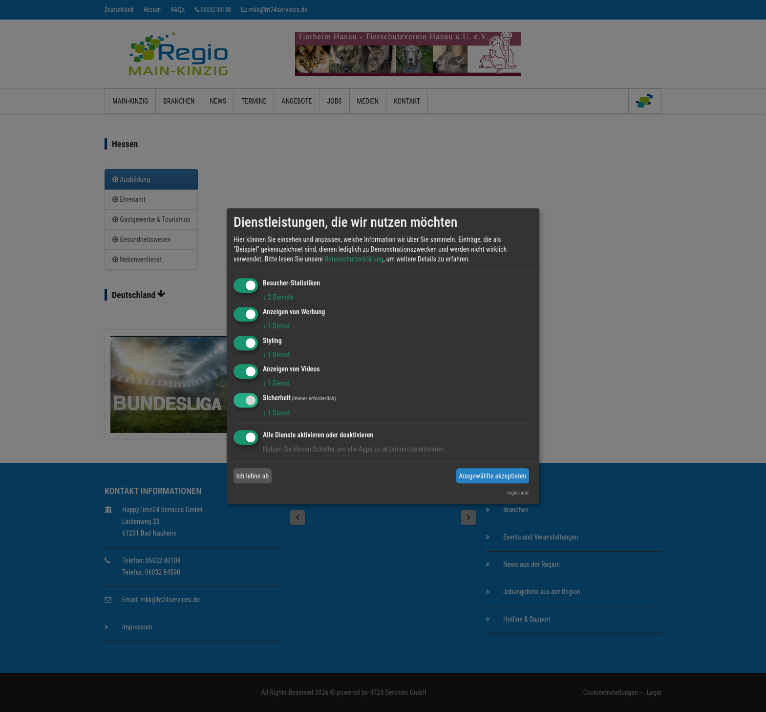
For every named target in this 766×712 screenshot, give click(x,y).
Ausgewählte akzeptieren (492, 476)
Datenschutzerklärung (353, 259)
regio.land (518, 493)
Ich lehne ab (252, 476)
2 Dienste (278, 297)
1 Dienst (276, 326)
